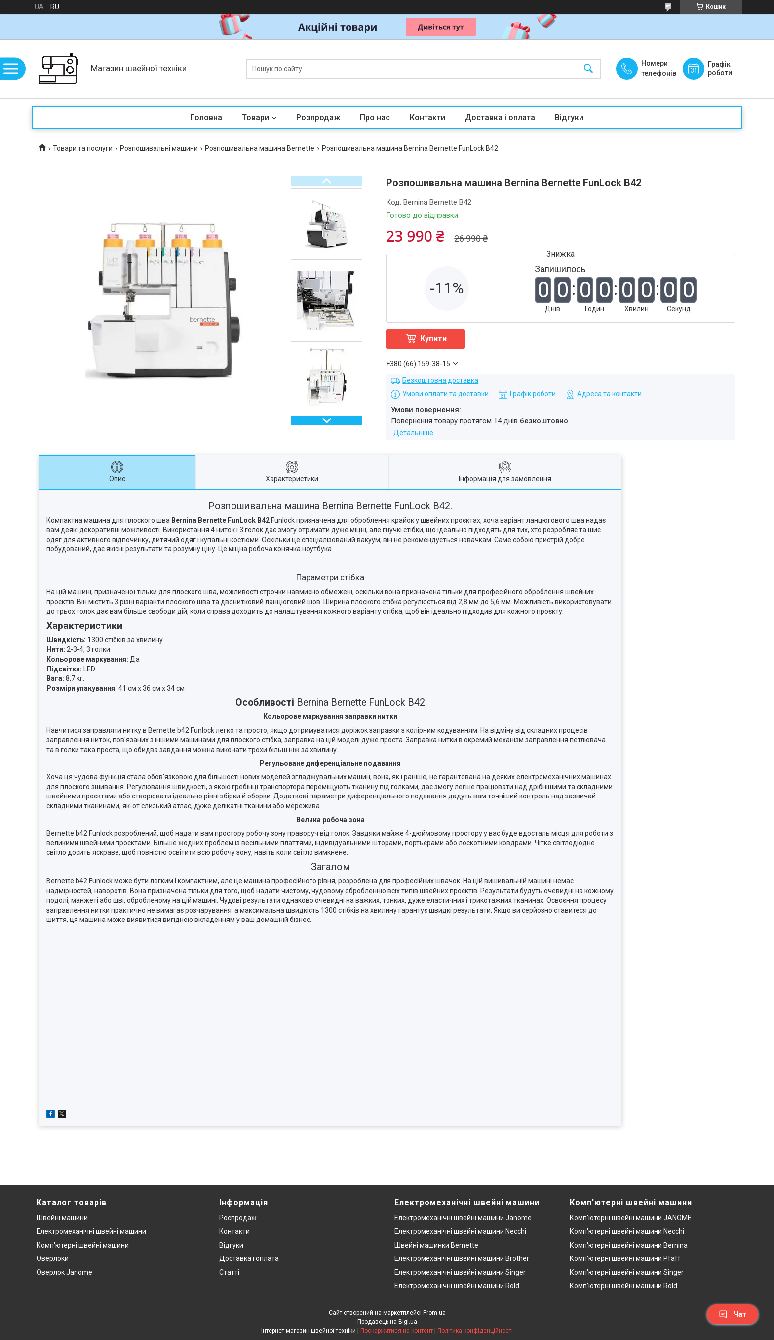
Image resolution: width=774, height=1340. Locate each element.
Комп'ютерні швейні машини (83, 1245)
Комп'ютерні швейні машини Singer (627, 1272)
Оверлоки (53, 1258)
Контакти (427, 117)
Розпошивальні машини (159, 148)
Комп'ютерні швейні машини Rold (623, 1286)
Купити (433, 338)
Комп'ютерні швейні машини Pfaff (625, 1258)
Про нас (375, 117)
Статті (229, 1272)
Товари (255, 117)
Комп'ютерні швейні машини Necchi (627, 1231)
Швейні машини (62, 1218)
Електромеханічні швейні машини (91, 1231)
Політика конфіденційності (475, 1330)
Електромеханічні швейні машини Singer (460, 1272)
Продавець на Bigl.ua (387, 1321)
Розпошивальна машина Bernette (259, 148)
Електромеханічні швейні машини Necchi (460, 1231)
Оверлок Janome (64, 1272)
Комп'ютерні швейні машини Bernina (629, 1245)
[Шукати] (588, 69)
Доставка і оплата (500, 117)
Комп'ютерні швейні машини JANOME (631, 1218)
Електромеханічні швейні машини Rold (456, 1286)
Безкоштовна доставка (440, 380)
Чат (732, 1314)
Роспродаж (238, 1218)
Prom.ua (434, 1312)
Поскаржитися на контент (396, 1330)
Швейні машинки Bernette (436, 1245)
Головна (206, 117)
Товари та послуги (83, 148)
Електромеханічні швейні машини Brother (461, 1258)
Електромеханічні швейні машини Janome (463, 1218)
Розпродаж (318, 117)
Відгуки (569, 117)
